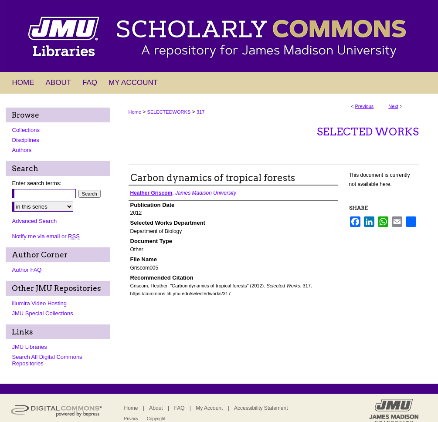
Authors (22, 150)
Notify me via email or (46, 236)
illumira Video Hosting (39, 303)
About (156, 408)
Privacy (131, 418)
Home (135, 112)
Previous (364, 106)
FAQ (179, 408)
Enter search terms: (36, 183)
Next (393, 106)
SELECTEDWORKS (169, 112)
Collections (26, 130)
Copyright (156, 418)
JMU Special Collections (42, 313)
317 (200, 112)
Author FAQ (27, 270)
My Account (209, 408)
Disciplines (25, 140)
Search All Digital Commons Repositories (47, 360)
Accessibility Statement (261, 408)
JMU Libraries (29, 347)
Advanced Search (34, 221)
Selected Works (368, 131)
